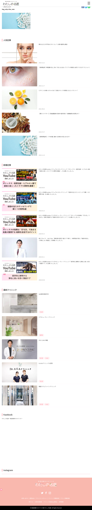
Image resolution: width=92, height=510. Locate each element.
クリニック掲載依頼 (54, 498)
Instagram (50, 493)
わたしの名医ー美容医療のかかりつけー (12, 418)
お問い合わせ (24, 498)
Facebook (46, 493)
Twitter (42, 493)
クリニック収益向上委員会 (50, 502)
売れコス (31, 502)
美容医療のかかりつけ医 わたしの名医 (41, 508)
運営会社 (32, 498)
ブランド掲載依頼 (65, 498)
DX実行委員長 (38, 502)
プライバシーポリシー (41, 498)
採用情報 (61, 502)
